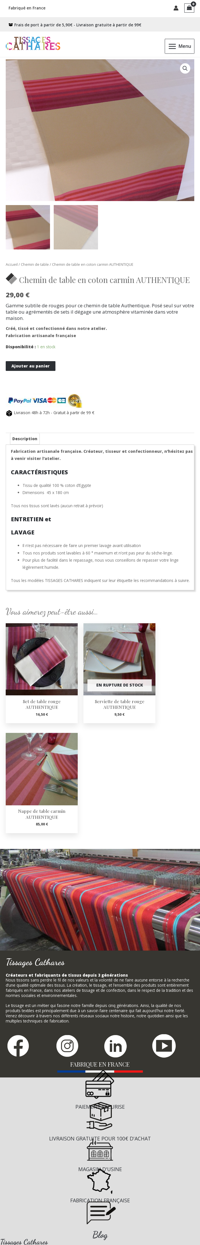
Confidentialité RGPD (20, 1211)
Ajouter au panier (30, 364)
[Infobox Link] (100, 964)
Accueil (12, 262)
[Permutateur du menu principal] (179, 44)
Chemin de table (35, 262)
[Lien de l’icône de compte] (176, 7)
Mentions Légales (17, 1217)
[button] (185, 66)
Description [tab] (24, 436)
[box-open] (75, 22)
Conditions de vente (19, 1205)
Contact (7, 1199)
